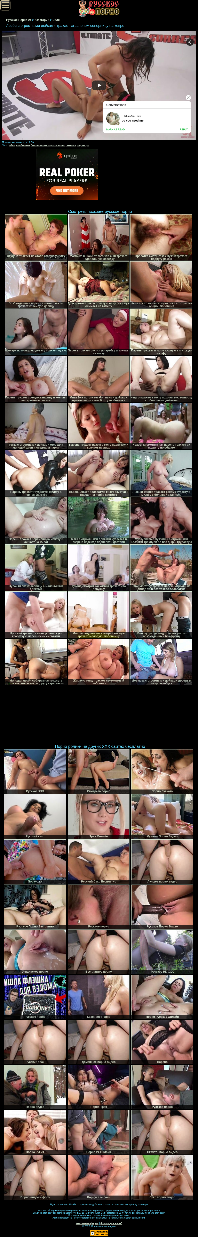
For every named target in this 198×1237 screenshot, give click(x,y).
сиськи (56, 145)
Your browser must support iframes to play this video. (99, 86)
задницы (83, 145)
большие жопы (40, 145)
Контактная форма (87, 1223)
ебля (12, 145)
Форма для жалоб (111, 1223)
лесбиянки (23, 145)
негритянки (68, 145)
